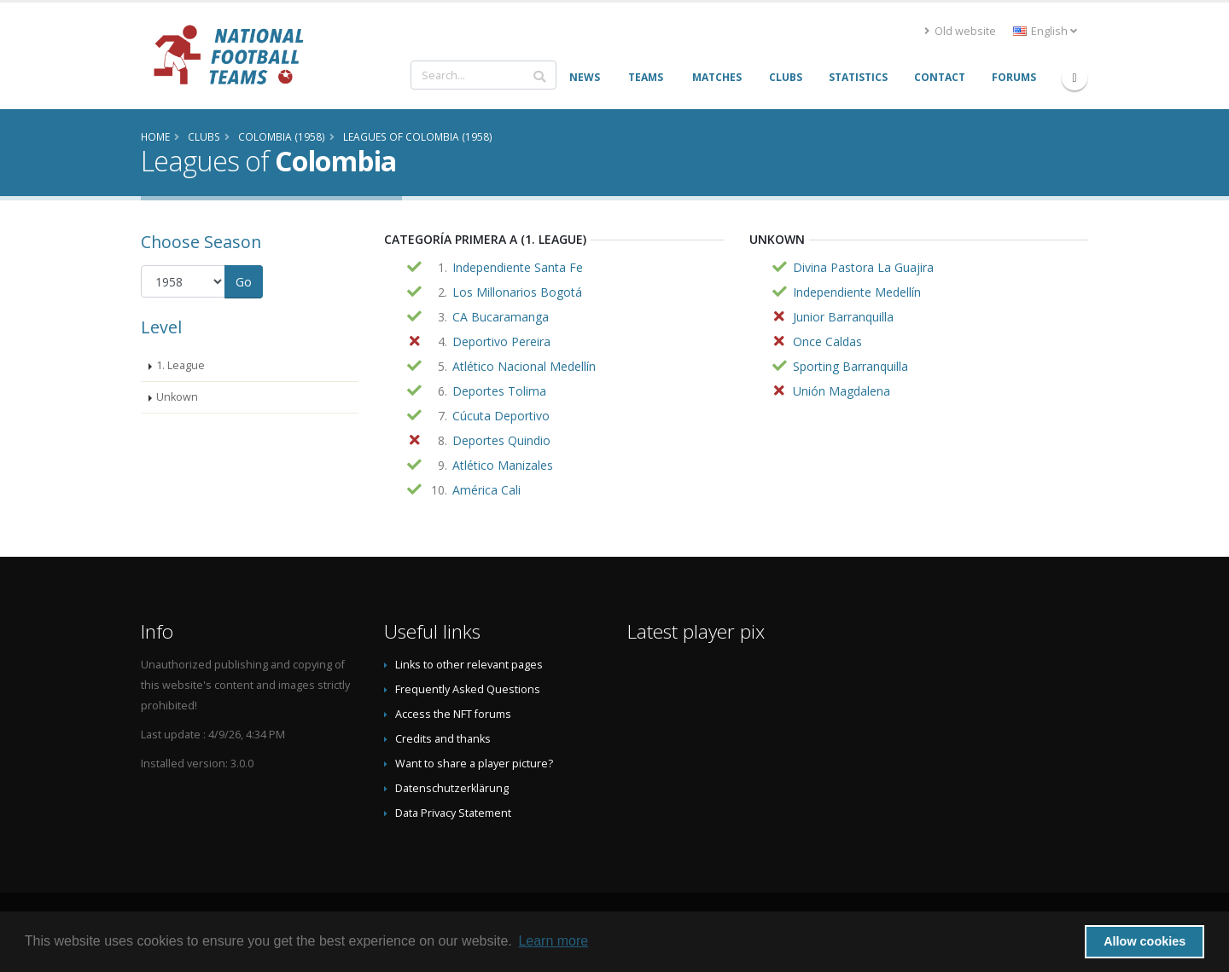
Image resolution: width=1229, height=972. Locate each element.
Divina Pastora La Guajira (863, 267)
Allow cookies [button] (1144, 941)
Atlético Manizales (502, 465)
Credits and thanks (443, 739)
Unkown (177, 397)
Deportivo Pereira (501, 341)
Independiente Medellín (857, 292)
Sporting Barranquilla (850, 366)
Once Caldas (827, 341)
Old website (960, 31)
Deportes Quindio (501, 440)
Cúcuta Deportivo (501, 416)
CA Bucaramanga (500, 317)
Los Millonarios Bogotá (517, 292)
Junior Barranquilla (843, 317)
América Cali (486, 490)
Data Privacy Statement (453, 813)
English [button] (1045, 31)
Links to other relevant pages (469, 664)
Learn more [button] (553, 941)
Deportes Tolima (499, 391)
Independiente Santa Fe (517, 267)
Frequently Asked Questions (467, 689)
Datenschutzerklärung (452, 788)
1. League (180, 365)
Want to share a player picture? (474, 763)
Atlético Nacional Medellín (524, 366)
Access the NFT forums (453, 714)
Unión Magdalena (841, 391)
